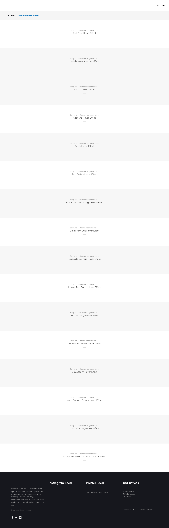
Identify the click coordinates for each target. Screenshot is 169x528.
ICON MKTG (13, 15)
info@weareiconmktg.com (21, 510)
